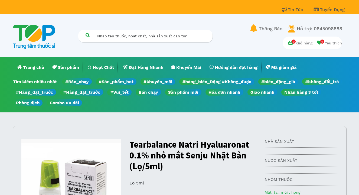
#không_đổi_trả (322, 81)
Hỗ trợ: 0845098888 (319, 29)
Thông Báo (270, 29)
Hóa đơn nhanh (224, 92)
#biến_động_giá (278, 81)
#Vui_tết (119, 92)
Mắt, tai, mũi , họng (282, 192)
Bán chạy (148, 92)
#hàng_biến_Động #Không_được (216, 81)
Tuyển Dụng (329, 9)
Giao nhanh (262, 92)
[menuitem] (30, 67)
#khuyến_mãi (157, 81)
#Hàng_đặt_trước (34, 92)
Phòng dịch (28, 102)
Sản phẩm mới (183, 92)
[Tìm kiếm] (87, 35)
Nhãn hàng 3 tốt (301, 92)
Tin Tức (293, 9)
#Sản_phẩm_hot (116, 81)
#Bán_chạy (77, 81)
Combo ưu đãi (64, 102)
